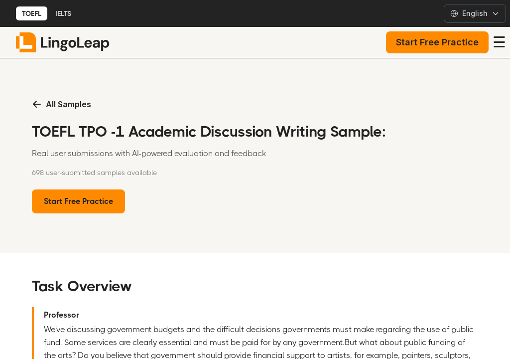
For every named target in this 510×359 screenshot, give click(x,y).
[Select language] (475, 13)
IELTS (63, 13)
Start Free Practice (437, 42)
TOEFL (31, 13)
